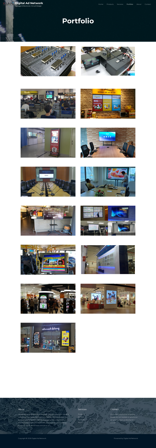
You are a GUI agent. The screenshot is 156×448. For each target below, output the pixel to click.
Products (112, 4)
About (139, 4)
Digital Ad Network (29, 3)
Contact (148, 4)
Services (121, 4)
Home (103, 4)
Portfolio (131, 4)
